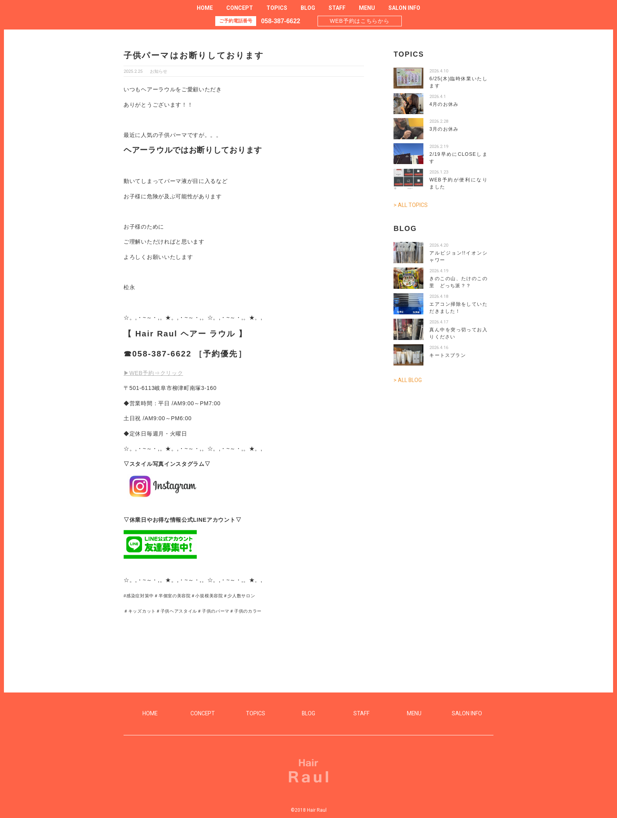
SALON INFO (404, 8)
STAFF (337, 8)
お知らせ (158, 71)
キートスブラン (447, 355)
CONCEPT (239, 8)
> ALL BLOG (407, 380)
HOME (205, 8)
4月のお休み (443, 104)
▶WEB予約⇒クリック (153, 373)
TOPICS (276, 8)
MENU (367, 8)
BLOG (308, 8)
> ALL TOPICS (410, 205)
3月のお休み (443, 129)
